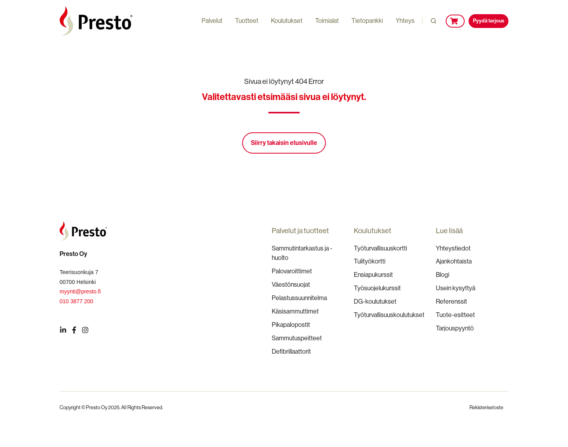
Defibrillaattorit (291, 351)
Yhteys (405, 20)
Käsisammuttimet (295, 311)
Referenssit (451, 301)
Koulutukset (287, 20)
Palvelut (212, 20)
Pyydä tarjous (488, 21)
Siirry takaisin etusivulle (284, 143)
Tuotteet (246, 20)
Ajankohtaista (454, 261)
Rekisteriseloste (486, 407)
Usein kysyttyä (455, 288)
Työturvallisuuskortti (380, 248)
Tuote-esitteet (455, 315)
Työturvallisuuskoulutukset (389, 315)
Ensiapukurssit (373, 274)
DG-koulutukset (375, 301)
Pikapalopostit (291, 324)
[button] (433, 20)
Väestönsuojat (291, 284)
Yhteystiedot (453, 248)
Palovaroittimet (292, 271)
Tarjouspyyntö (455, 328)
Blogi (442, 274)
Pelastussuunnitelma (299, 298)
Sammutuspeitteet (297, 338)
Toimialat (327, 20)
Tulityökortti (369, 261)
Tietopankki (367, 20)
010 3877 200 (76, 301)
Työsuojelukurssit (377, 288)
